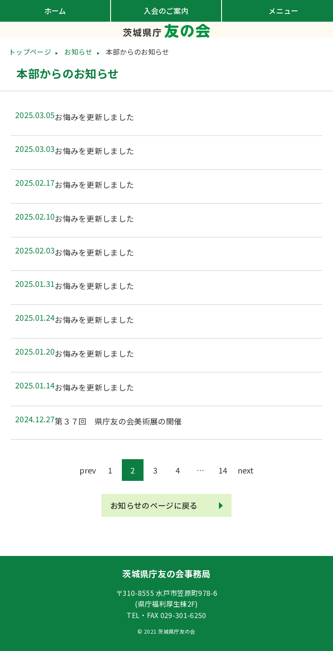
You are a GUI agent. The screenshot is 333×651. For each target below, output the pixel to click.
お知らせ (78, 51)
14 (223, 470)
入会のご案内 (166, 10)
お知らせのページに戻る (154, 505)
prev (87, 470)
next (246, 470)
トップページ (30, 51)
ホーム (55, 10)
